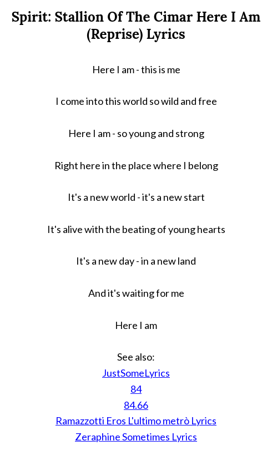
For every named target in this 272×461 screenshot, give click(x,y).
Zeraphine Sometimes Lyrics (136, 436)
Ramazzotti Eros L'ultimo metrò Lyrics (136, 420)
